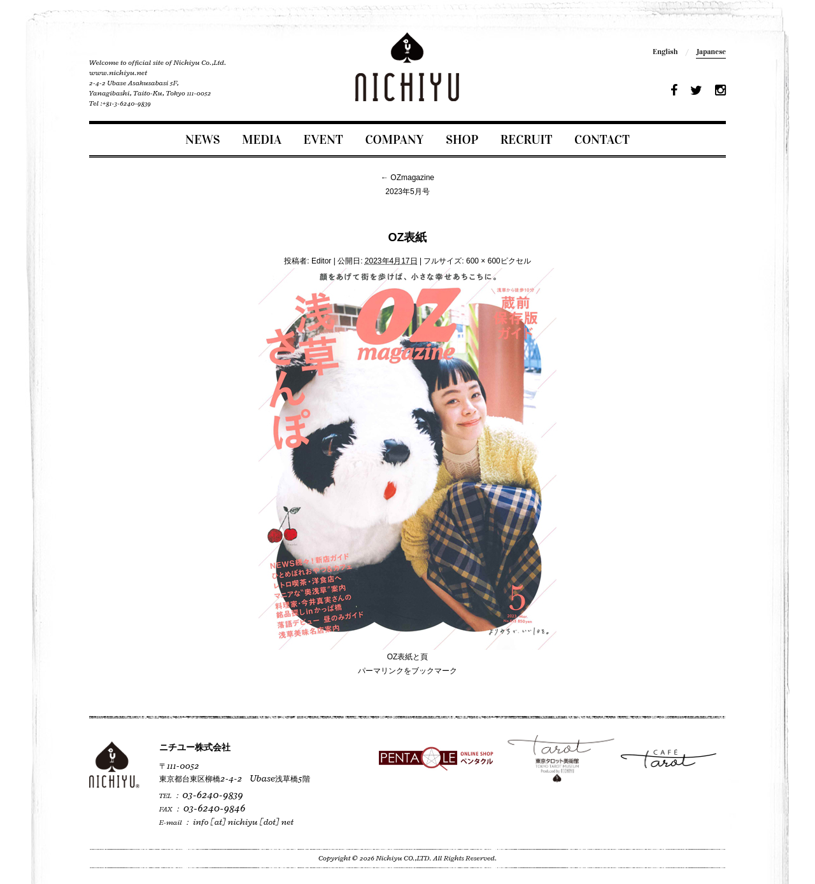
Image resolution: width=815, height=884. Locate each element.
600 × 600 (483, 260)
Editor (321, 260)
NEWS (202, 139)
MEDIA (261, 139)
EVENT (323, 139)
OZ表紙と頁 (408, 656)
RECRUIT (526, 139)
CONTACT (602, 139)
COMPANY (394, 139)
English (665, 51)
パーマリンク (381, 670)
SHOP (462, 139)
